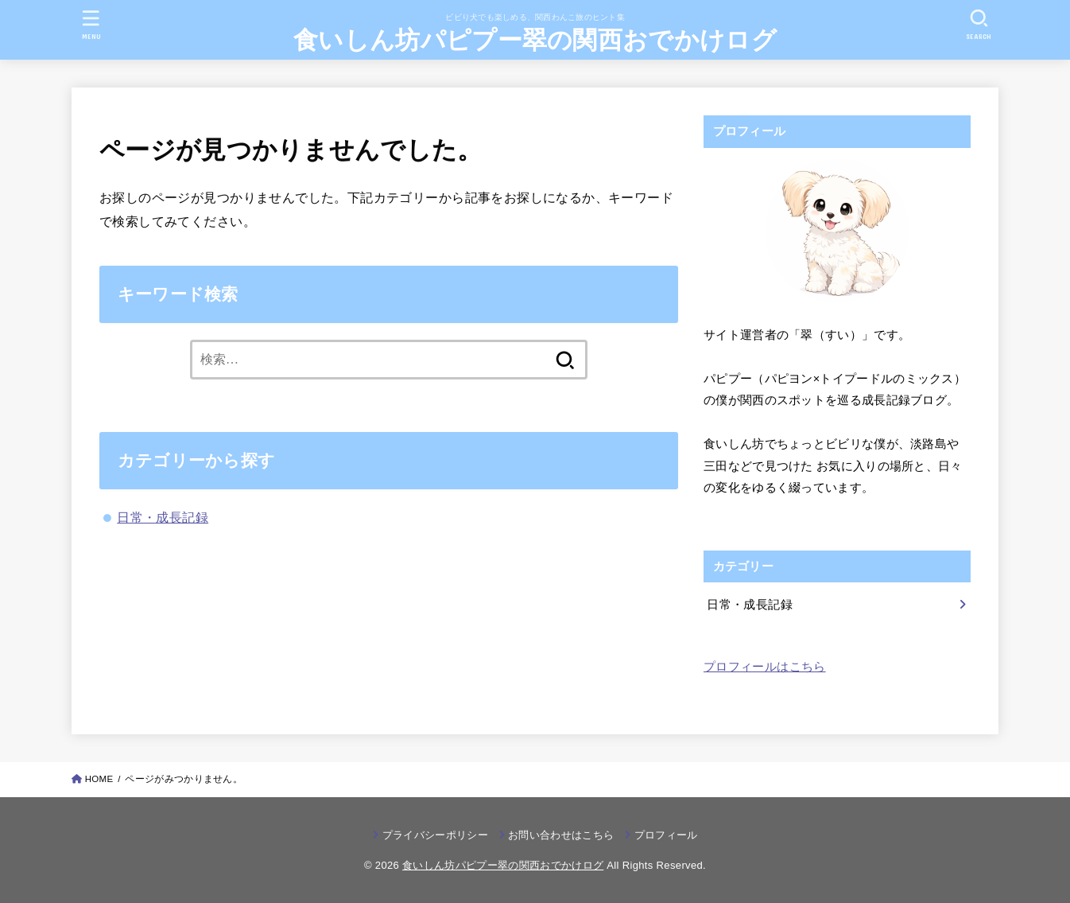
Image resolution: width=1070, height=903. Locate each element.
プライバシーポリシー (435, 835)
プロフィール (666, 835)
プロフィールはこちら (765, 666)
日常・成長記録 (162, 517)
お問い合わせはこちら (561, 835)
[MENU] (91, 24)
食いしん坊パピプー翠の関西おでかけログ (535, 40)
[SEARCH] (978, 24)
